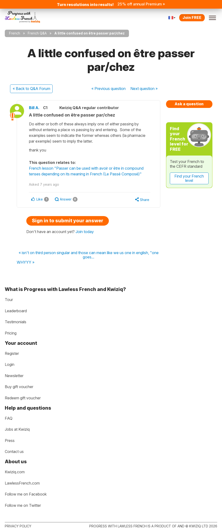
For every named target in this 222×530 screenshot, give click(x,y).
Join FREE (192, 17)
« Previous (108, 88)
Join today (85, 231)
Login (9, 364)
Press (10, 440)
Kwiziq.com (15, 471)
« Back (31, 88)
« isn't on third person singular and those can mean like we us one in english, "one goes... (89, 255)
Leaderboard (16, 310)
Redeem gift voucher (23, 398)
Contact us (14, 451)
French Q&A (37, 33)
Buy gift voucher (19, 386)
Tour (9, 299)
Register (12, 353)
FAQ (8, 418)
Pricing (11, 333)
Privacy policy (18, 526)
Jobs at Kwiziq (17, 429)
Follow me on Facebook (26, 494)
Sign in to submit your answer (67, 220)
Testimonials (15, 321)
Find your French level (189, 178)
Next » (144, 88)
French (14, 33)
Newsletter (14, 375)
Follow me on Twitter (23, 505)
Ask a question (189, 103)
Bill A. (34, 107)
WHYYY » (25, 262)
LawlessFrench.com (22, 483)
